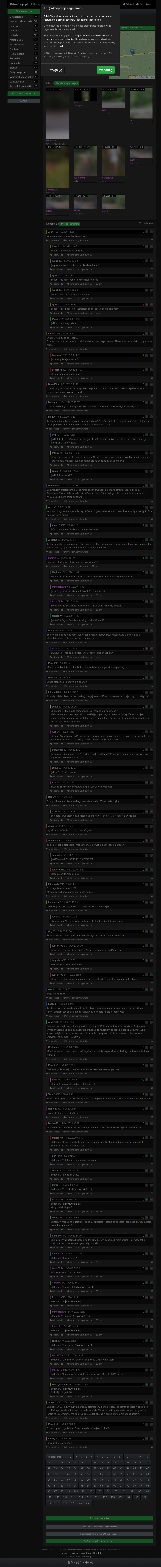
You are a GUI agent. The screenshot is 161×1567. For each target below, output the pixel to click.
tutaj (70, 42)
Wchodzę (105, 70)
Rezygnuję (55, 70)
